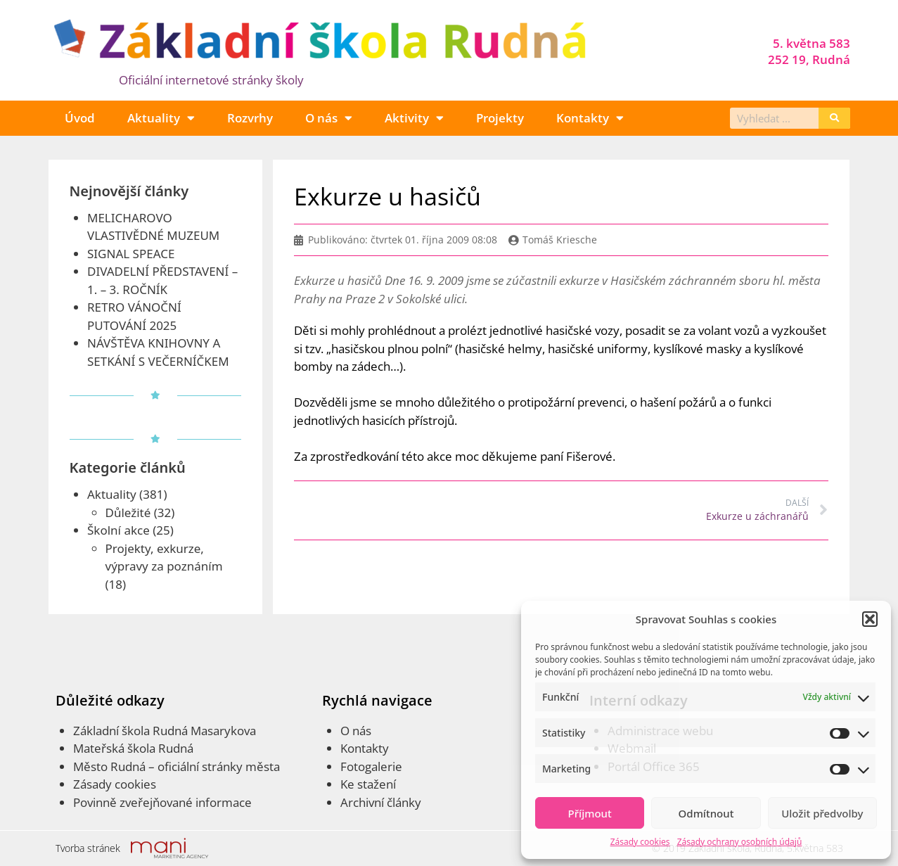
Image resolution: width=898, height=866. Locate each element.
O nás (328, 118)
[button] (870, 619)
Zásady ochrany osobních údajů (739, 842)
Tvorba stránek (88, 848)
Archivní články (380, 802)
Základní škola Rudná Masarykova (164, 730)
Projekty (500, 118)
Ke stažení (368, 784)
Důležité (128, 512)
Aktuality (161, 118)
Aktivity (414, 118)
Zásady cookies (640, 842)
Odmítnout (706, 813)
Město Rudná (109, 766)
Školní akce (118, 530)
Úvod (80, 118)
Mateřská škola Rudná (133, 748)
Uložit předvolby (822, 813)
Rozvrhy (250, 118)
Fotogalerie (371, 766)
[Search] (834, 118)
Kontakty (590, 118)
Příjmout (590, 813)
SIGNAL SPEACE (130, 254)
